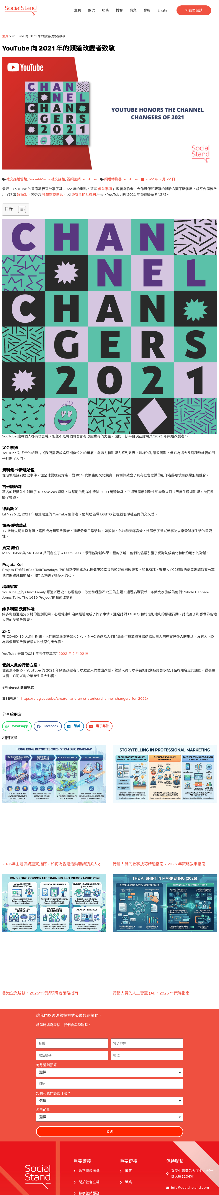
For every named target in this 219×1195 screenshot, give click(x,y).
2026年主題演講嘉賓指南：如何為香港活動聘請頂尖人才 (51, 864)
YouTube (89, 179)
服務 (105, 10)
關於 (91, 10)
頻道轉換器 (113, 179)
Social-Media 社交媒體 (47, 179)
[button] (194, 10)
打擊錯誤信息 (52, 194)
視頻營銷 (74, 179)
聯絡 (147, 10)
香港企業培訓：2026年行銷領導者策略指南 (40, 993)
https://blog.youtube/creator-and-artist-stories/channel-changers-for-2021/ (84, 698)
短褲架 (22, 194)
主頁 (77, 10)
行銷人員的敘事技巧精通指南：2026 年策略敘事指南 (159, 864)
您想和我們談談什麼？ (53, 1093)
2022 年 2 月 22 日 (73, 654)
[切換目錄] (20, 209)
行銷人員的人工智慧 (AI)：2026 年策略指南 (151, 993)
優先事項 (105, 189)
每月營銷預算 (46, 1065)
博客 (119, 10)
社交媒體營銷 (16, 179)
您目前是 (43, 1110)
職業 (133, 10)
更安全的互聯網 (84, 194)
